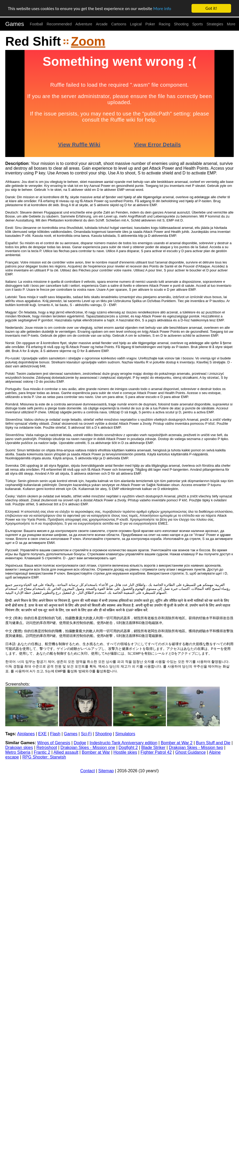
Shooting (181, 24)
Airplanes (26, 734)
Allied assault (66, 752)
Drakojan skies (19, 747)
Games (14, 24)
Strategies (215, 24)
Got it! (211, 8)
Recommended (59, 24)
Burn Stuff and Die (213, 743)
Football (36, 24)
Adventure (83, 24)
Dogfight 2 (128, 747)
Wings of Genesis (53, 743)
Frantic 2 (42, 752)
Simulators (125, 734)
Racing (164, 24)
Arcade (102, 24)
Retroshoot (46, 747)
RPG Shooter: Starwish (44, 757)
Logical (136, 24)
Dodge (80, 743)
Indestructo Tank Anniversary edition (123, 743)
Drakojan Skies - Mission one (87, 747)
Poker (150, 24)
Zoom (88, 41)
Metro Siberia (17, 752)
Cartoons (118, 24)
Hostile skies (125, 752)
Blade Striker (153, 747)
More (231, 24)
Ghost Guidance (190, 752)
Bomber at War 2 (176, 743)
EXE (42, 734)
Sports (197, 24)
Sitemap (106, 771)
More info (162, 8)
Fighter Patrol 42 (156, 752)
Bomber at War (96, 752)
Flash (55, 734)
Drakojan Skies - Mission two (196, 747)
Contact (87, 771)
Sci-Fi (86, 734)
